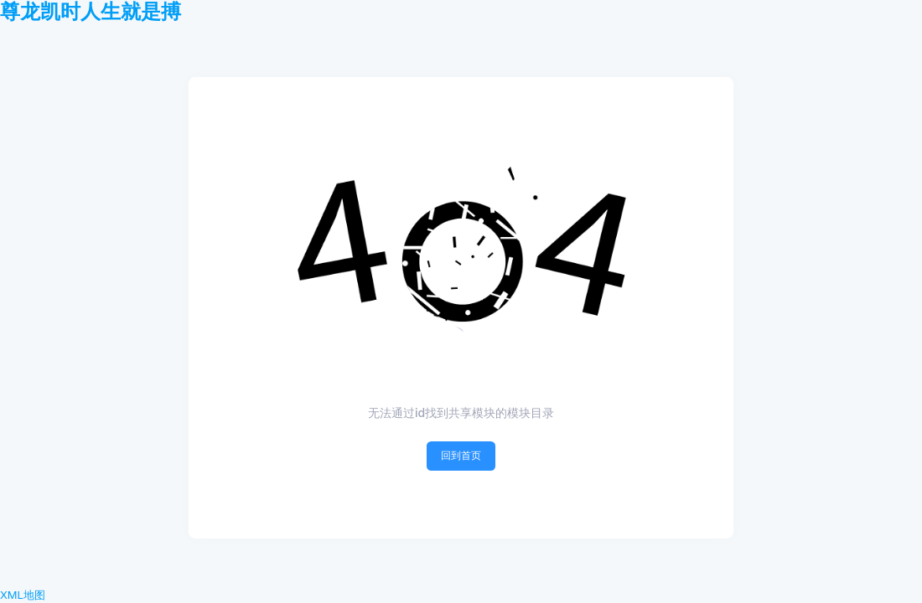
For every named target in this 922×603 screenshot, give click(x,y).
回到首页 (461, 455)
